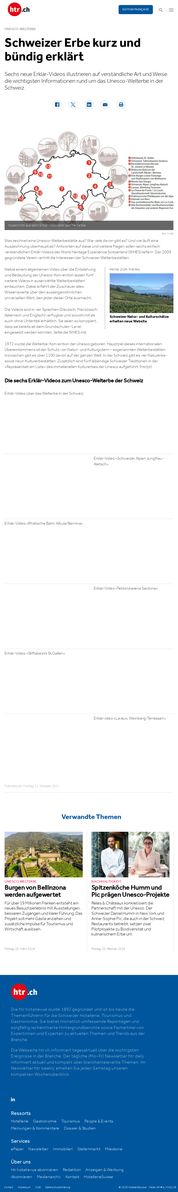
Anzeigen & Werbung (104, 1170)
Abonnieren (21, 1177)
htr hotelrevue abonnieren (34, 1170)
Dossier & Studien (80, 1128)
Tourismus (70, 1121)
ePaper (17, 1149)
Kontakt (73, 1177)
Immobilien (63, 1149)
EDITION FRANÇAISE (135, 9)
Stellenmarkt (88, 1149)
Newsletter (38, 1149)
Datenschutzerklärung (57, 1187)
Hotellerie (20, 1121)
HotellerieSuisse (98, 1177)
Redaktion (72, 1170)
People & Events (99, 1121)
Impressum (24, 1187)
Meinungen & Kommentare (35, 1128)
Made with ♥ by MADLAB (162, 1187)
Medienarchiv (49, 1177)
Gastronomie (45, 1121)
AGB (38, 1187)
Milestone (114, 1149)
